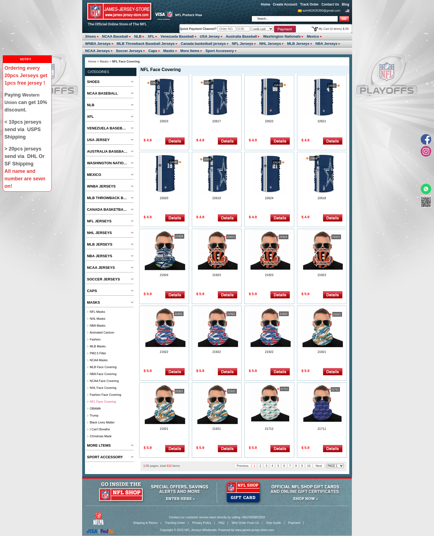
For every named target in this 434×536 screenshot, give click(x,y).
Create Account (285, 4)
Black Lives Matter (102, 422)
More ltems (190, 51)
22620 (164, 198)
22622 (269, 121)
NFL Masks (97, 311)
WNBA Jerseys (98, 43)
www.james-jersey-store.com (254, 530)
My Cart (334, 28)
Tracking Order (175, 522)
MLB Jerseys (298, 43)
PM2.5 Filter (98, 353)
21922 (164, 351)
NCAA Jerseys (97, 51)
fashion (95, 339)
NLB (138, 36)
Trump (94, 415)
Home (265, 4)
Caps (152, 51)
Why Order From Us (245, 522)
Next (319, 465)
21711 (321, 428)
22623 (164, 121)
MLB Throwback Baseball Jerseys (146, 43)
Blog (345, 4)
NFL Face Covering (103, 401)
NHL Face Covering (103, 387)
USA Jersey (210, 36)
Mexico (313, 36)
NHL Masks (97, 318)
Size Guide (273, 522)
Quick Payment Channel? (199, 28)
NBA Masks (97, 325)
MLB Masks (97, 346)
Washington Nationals (282, 36)
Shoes (90, 36)
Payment (294, 522)
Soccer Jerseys (129, 51)
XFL (151, 36)
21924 (164, 275)
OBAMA (95, 408)
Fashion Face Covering (105, 394)
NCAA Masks (99, 360)
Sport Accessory (219, 51)
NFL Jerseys (242, 43)
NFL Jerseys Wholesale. (201, 530)
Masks (168, 51)
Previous (242, 465)
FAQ (221, 522)
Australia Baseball (241, 36)
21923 (216, 275)
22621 (321, 121)
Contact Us (330, 4)
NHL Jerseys (270, 43)
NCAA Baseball (115, 36)
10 (309, 465)
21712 (269, 428)
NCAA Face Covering (104, 381)
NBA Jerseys (327, 43)
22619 (216, 198)
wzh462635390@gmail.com (321, 10)
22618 (321, 198)
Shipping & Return (145, 522)
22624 (269, 198)
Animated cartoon (102, 332)
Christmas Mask (101, 436)
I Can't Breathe (100, 429)
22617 (216, 121)
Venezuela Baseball (177, 36)
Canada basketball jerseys (203, 43)
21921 (321, 351)
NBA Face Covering (103, 374)
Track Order (309, 4)
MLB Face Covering (103, 367)
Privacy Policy (201, 522)
